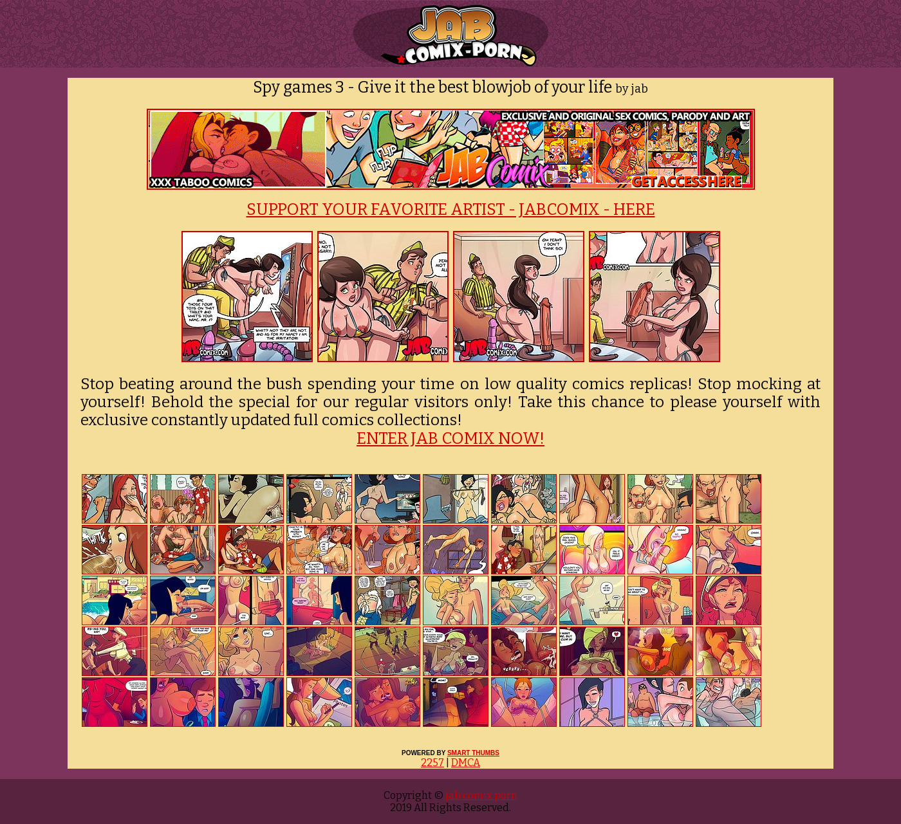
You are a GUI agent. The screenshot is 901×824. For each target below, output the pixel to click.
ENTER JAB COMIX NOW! (450, 438)
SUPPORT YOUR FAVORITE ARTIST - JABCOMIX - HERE (450, 209)
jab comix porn (480, 795)
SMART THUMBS (473, 752)
